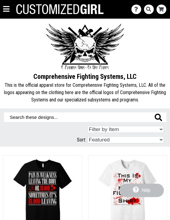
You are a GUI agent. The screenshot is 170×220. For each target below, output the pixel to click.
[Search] (150, 9)
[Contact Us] (137, 9)
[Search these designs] (85, 117)
